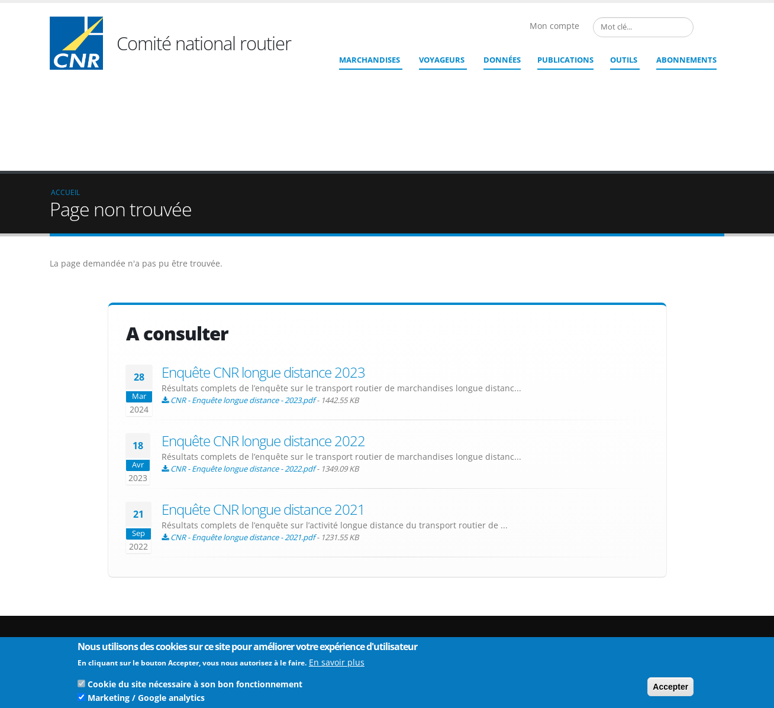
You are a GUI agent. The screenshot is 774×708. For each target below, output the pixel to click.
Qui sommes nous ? (669, 604)
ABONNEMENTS (686, 59)
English (717, 27)
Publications (565, 59)
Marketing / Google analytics (146, 700)
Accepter (670, 689)
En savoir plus (337, 665)
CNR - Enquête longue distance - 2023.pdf (242, 313)
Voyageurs (442, 59)
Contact (452, 636)
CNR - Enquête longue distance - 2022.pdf (242, 382)
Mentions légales (664, 633)
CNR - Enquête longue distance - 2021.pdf (242, 451)
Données (502, 59)
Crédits (646, 623)
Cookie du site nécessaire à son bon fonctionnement (195, 687)
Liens (643, 614)
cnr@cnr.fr (468, 619)
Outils (623, 59)
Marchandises (369, 59)
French (703, 27)
